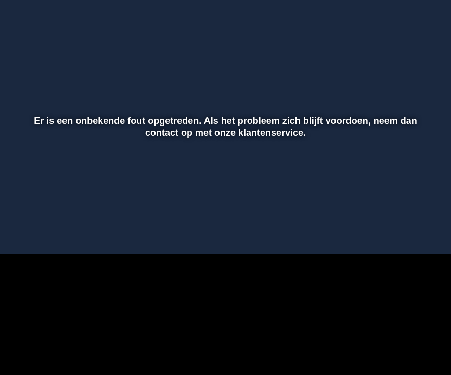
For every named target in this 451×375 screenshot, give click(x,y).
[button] (21, 231)
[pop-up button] (407, 231)
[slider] (224, 209)
